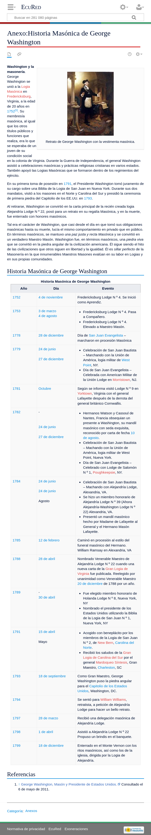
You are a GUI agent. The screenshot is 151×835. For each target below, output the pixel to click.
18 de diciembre (51, 745)
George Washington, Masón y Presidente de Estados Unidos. (69, 784)
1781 (16, 388)
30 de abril (47, 597)
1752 (11, 111)
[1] (16, 110)
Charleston (106, 667)
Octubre (45, 388)
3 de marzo (47, 311)
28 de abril (47, 559)
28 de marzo (48, 718)
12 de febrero (49, 540)
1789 (16, 592)
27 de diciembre (51, 359)
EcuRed (31, 6)
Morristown (121, 380)
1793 (88, 198)
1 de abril (46, 732)
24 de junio (47, 349)
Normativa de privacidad (26, 829)
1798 (16, 732)
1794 (16, 699)
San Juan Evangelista (106, 335)
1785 (16, 540)
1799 (16, 745)
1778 (16, 335)
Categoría (14, 811)
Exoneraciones (76, 829)
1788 (16, 559)
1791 (67, 184)
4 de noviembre (51, 297)
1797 (16, 718)
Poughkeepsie (104, 472)
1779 (16, 349)
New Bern (105, 643)
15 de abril (47, 632)
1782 (16, 412)
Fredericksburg (18, 96)
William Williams (113, 699)
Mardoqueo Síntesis (111, 662)
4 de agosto (48, 316)
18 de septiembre (52, 676)
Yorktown (84, 393)
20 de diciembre (90, 584)
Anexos (31, 811)
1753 (16, 311)
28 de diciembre (51, 335)
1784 (16, 481)
